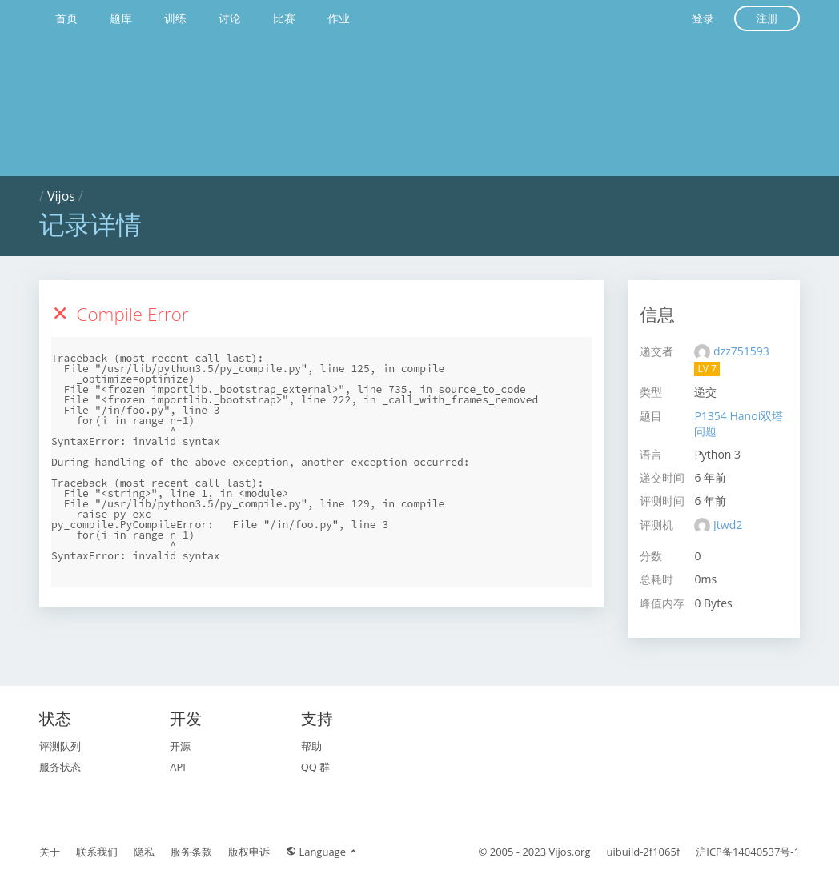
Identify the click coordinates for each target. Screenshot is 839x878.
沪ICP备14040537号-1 (748, 851)
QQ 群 (316, 767)
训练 (175, 18)
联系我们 (97, 851)
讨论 (230, 18)
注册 (767, 18)
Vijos (61, 196)
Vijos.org (570, 851)
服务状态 (60, 767)
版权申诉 (249, 851)
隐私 (144, 851)
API (178, 767)
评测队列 (60, 746)
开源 (180, 746)
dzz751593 (741, 351)
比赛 (284, 18)
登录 (703, 18)
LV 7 (706, 368)
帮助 (311, 746)
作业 (338, 18)
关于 (49, 851)
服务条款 (191, 851)
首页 (66, 18)
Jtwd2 (727, 524)
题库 (121, 18)
